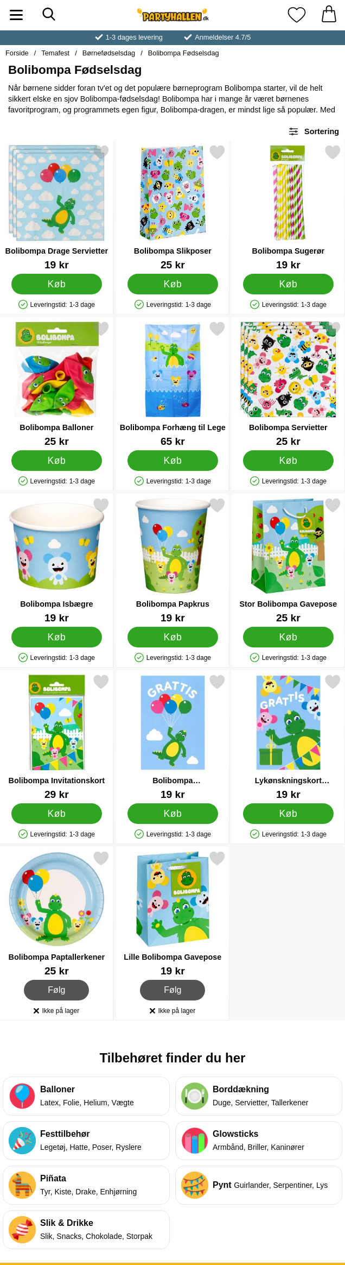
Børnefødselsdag (108, 53)
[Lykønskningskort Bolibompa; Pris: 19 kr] (288, 736)
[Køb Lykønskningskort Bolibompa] (288, 813)
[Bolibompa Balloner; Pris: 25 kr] (56, 383)
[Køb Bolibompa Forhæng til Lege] (172, 460)
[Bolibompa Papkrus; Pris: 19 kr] (172, 560)
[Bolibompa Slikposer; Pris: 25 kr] (172, 207)
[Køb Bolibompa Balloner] (56, 460)
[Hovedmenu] (16, 15)
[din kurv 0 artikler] (328, 15)
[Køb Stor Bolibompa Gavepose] (288, 637)
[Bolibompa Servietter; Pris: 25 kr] (288, 383)
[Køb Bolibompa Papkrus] (172, 637)
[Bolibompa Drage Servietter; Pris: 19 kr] (56, 207)
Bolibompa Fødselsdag (183, 53)
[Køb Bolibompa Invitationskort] (56, 813)
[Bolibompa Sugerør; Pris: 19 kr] (288, 207)
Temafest (55, 53)
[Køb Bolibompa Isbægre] (56, 637)
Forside (17, 53)
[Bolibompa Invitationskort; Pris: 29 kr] (56, 736)
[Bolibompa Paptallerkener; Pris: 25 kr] (56, 913)
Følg (56, 990)
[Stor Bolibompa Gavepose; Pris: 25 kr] (288, 560)
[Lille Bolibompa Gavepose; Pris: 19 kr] (172, 913)
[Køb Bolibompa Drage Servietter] (56, 284)
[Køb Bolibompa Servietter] (288, 460)
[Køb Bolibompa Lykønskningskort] (172, 813)
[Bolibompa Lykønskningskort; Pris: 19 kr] (172, 736)
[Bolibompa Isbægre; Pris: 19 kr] (56, 560)
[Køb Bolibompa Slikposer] (172, 284)
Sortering (313, 131)
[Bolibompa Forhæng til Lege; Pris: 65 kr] (172, 383)
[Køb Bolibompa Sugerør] (288, 284)
